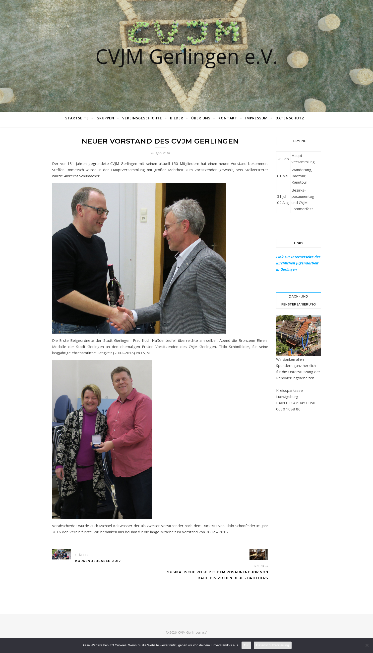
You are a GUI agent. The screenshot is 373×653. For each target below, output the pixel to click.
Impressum (256, 118)
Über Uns (200, 118)
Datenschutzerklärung (272, 645)
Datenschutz (290, 118)
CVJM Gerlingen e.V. (186, 56)
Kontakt (227, 118)
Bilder (176, 118)
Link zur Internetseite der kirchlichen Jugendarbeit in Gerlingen (298, 263)
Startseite (77, 118)
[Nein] (366, 645)
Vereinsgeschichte (142, 118)
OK (246, 645)
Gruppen (105, 118)
